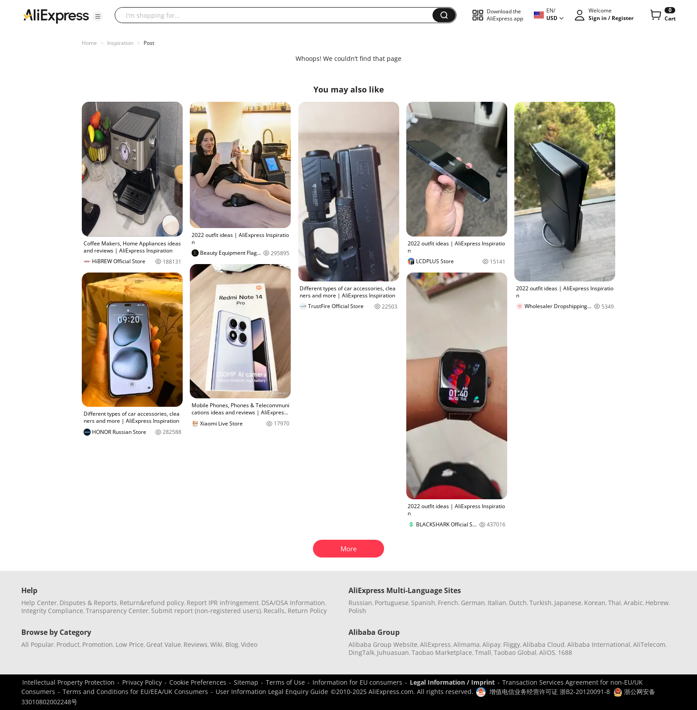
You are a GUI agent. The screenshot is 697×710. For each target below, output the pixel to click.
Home (89, 43)
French (448, 602)
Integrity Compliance (52, 610)
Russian (360, 602)
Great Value (163, 644)
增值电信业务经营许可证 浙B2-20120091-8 (549, 691)
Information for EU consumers (357, 682)
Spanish (423, 602)
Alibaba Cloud (544, 644)
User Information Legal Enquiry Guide (272, 691)
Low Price (130, 644)
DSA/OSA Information (293, 602)
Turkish (540, 602)
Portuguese (392, 602)
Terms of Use (285, 682)
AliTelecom (649, 644)
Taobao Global (515, 652)
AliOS (547, 652)
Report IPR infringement (223, 602)
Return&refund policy (152, 602)
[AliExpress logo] (56, 15)
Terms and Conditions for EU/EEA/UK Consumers (135, 691)
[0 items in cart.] (662, 15)
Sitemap (246, 682)
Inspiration (120, 43)
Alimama (466, 644)
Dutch (518, 602)
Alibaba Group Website (382, 644)
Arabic (633, 602)
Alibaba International (598, 644)
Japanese (567, 602)
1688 (565, 652)
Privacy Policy (142, 682)
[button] (97, 16)
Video (249, 644)
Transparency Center (117, 610)
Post (149, 43)
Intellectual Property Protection (68, 682)
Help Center (39, 602)
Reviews (196, 644)
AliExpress (435, 644)
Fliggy (511, 644)
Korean (594, 602)
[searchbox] (277, 15)
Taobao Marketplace (442, 652)
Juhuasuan (393, 652)
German (473, 602)
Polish (357, 610)
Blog (231, 644)
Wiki (216, 644)
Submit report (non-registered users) (206, 610)
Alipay (491, 644)
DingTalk (361, 652)
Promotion (97, 644)
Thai (614, 602)
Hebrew (657, 602)
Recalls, (275, 610)
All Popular (37, 644)
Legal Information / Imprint (452, 682)
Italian (497, 602)
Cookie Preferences (197, 682)
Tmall (483, 652)
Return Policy (307, 610)
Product (68, 644)
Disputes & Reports (88, 602)
